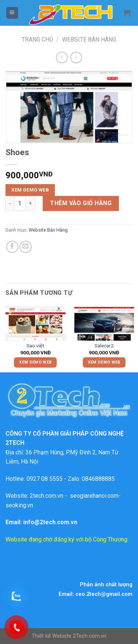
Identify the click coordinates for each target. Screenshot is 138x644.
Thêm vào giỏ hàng (81, 203)
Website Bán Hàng (89, 39)
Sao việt (35, 345)
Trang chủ (37, 39)
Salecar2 (104, 345)
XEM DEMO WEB (30, 190)
